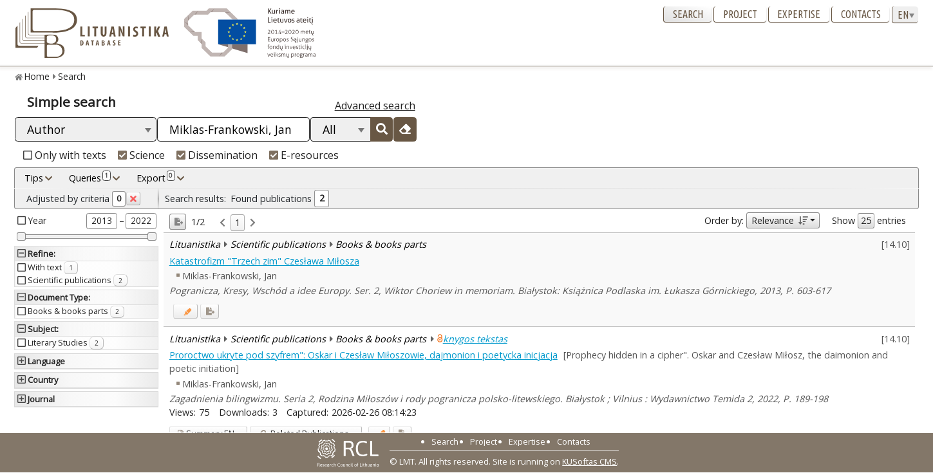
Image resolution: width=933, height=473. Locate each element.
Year (37, 220)
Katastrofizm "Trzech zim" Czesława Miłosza (264, 261)
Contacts (861, 14)
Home (37, 76)
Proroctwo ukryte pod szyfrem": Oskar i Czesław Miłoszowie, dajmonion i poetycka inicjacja (363, 355)
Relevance (779, 220)
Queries (90, 177)
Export (156, 177)
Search (688, 14)
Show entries (869, 220)
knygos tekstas (475, 339)
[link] (222, 223)
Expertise (798, 14)
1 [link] (237, 222)
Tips (33, 178)
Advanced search (375, 105)
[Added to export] (209, 311)
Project (740, 14)
